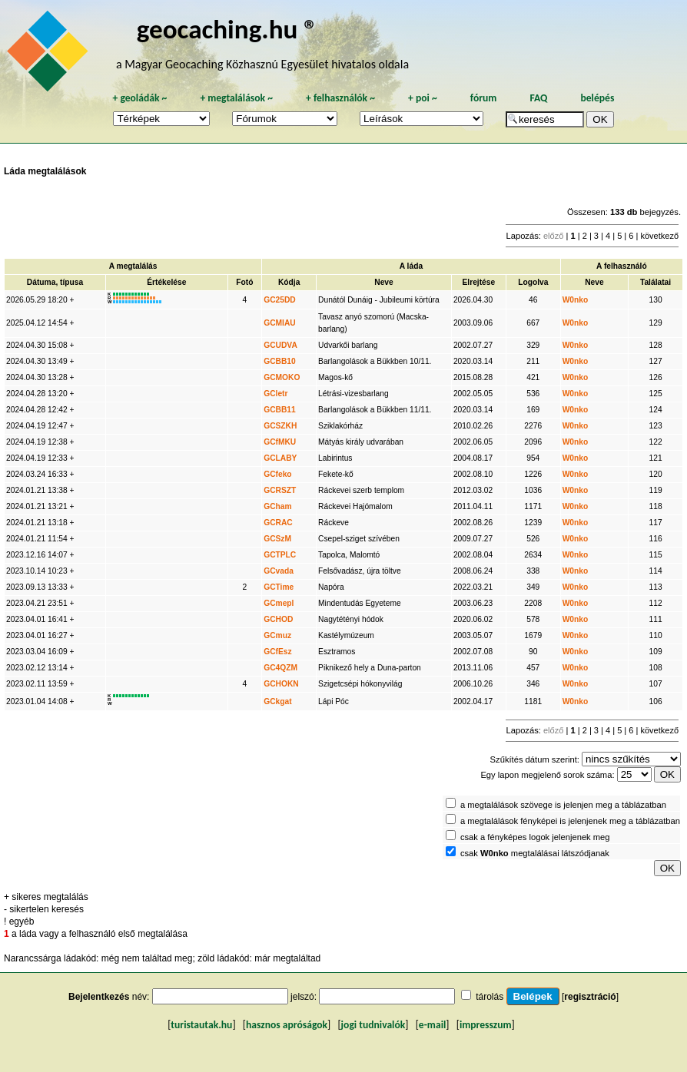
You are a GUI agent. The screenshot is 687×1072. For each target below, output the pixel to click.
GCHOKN (281, 684)
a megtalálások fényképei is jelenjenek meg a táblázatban (570, 821)
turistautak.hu (201, 1024)
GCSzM (277, 538)
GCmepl (279, 603)
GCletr (275, 393)
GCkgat (277, 701)
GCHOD (278, 619)
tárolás (489, 996)
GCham (277, 506)
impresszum (486, 1024)
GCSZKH (280, 426)
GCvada (279, 571)
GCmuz (277, 635)
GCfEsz (277, 651)
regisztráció (590, 996)
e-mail (432, 1024)
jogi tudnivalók (373, 1024)
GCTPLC (280, 555)
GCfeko (277, 474)
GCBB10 (280, 361)
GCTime (279, 587)
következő (659, 235)
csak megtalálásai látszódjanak (534, 853)
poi (423, 97)
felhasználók (340, 97)
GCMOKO (282, 377)
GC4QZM (280, 667)
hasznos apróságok (286, 1024)
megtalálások (236, 97)
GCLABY (280, 458)
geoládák (139, 97)
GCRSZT (280, 490)
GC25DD (280, 300)
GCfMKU (280, 442)
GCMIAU (280, 323)
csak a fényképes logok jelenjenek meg (535, 837)
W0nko (576, 300)
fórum (483, 97)
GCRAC (278, 522)
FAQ (538, 97)
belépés (597, 97)
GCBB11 (280, 409)
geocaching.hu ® (227, 28)
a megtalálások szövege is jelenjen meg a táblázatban (563, 804)
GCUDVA (280, 345)
